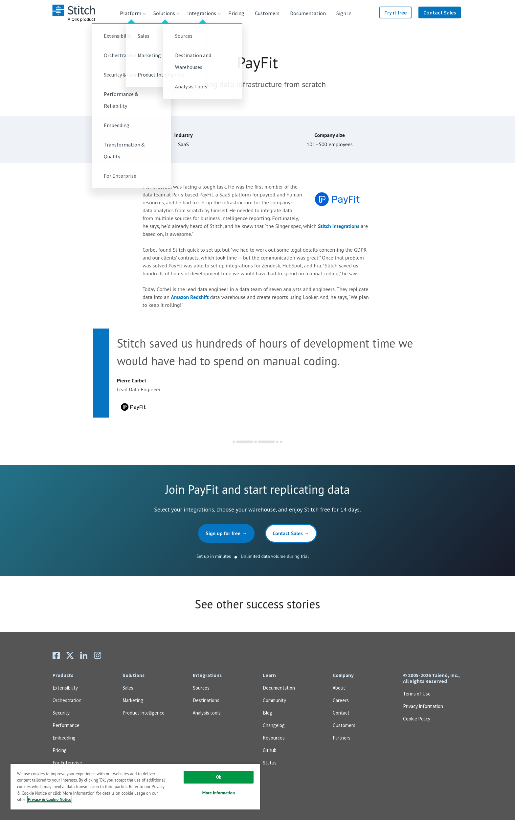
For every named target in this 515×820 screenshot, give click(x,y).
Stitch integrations (338, 226)
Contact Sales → (291, 533)
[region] (135, 786)
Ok (218, 777)
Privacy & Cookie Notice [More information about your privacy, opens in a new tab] (49, 799)
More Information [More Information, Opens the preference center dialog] (218, 793)
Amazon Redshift (190, 297)
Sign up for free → (226, 533)
